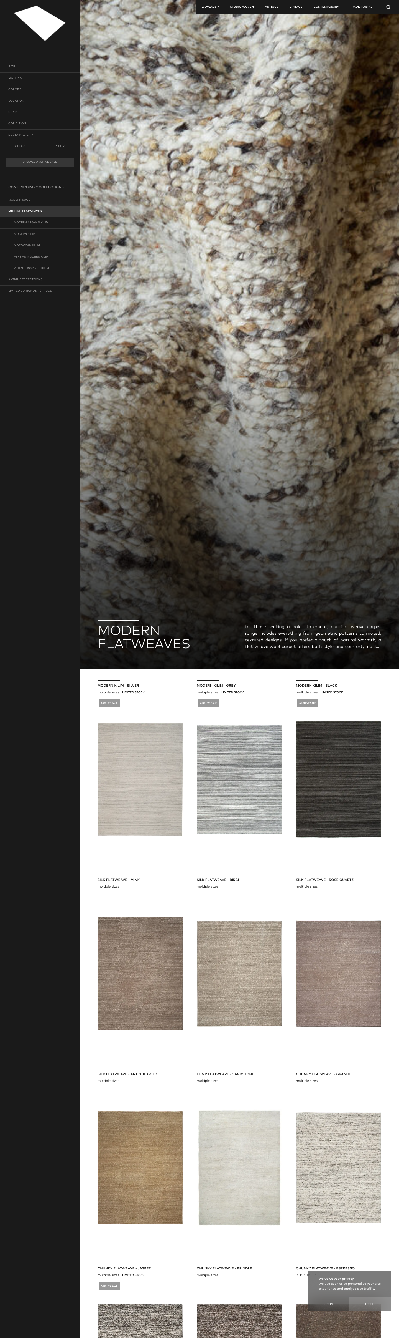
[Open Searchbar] (388, 7)
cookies (336, 1284)
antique (271, 7)
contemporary (326, 7)
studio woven (242, 7)
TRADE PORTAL (361, 7)
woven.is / (210, 7)
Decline (329, 1304)
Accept (370, 1304)
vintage (296, 7)
